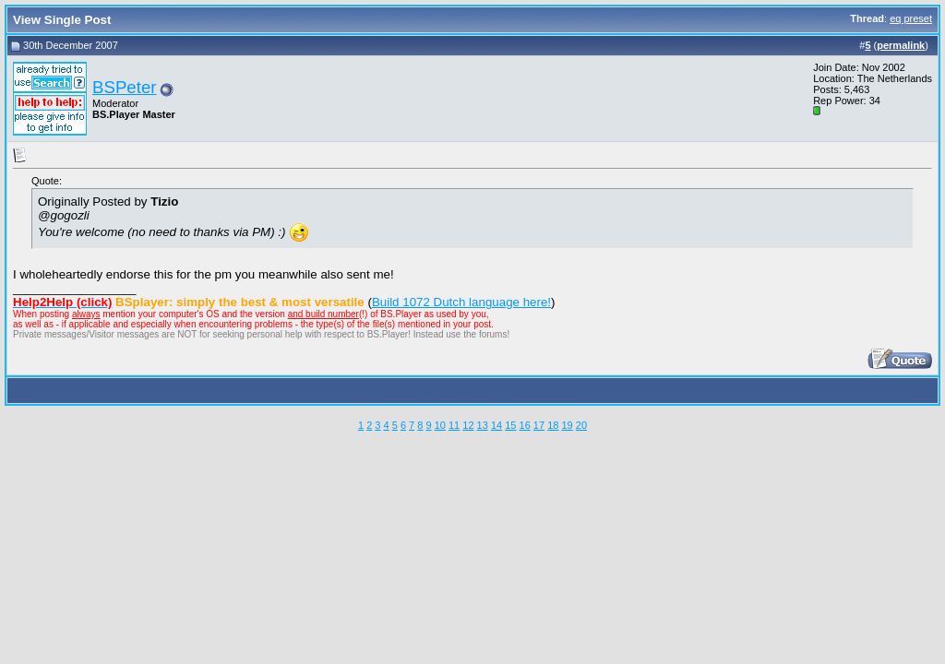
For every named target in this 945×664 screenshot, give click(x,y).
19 (566, 425)
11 (454, 425)
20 (581, 425)
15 (510, 425)
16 (525, 425)
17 (538, 425)
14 (496, 425)
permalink (901, 45)
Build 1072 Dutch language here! (461, 302)
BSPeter (124, 87)
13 (482, 425)
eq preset (911, 18)
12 (467, 425)
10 (440, 425)
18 (552, 425)
